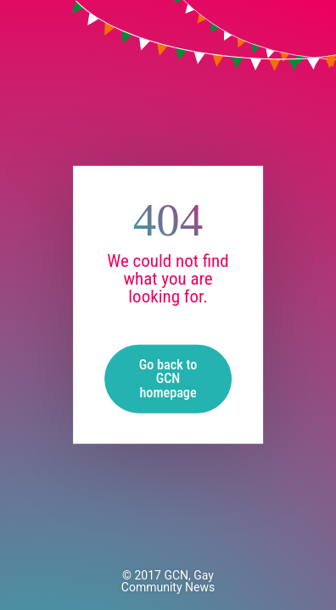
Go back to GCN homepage (168, 378)
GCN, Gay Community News (168, 581)
